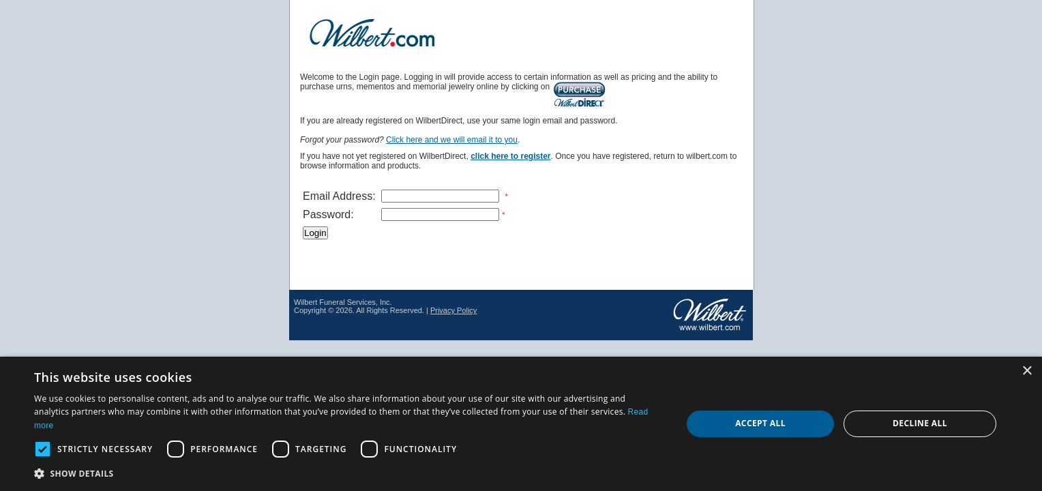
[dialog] (521, 424)
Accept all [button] (760, 423)
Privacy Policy (453, 310)
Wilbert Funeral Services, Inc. (343, 302)
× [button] (1027, 371)
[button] (348, 473)
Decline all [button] (920, 423)
